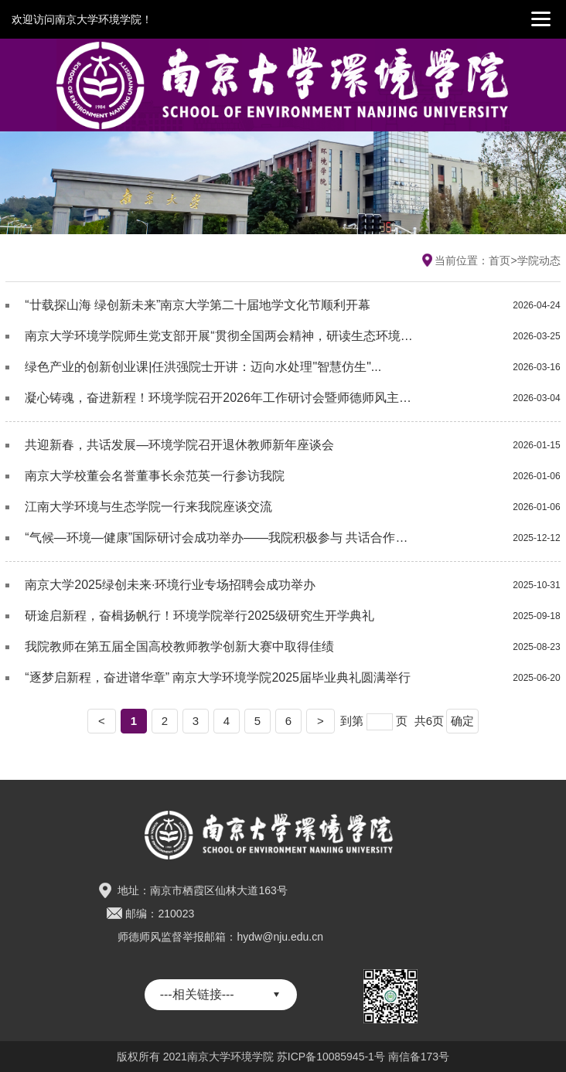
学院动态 (539, 260)
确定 (462, 720)
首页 (499, 260)
